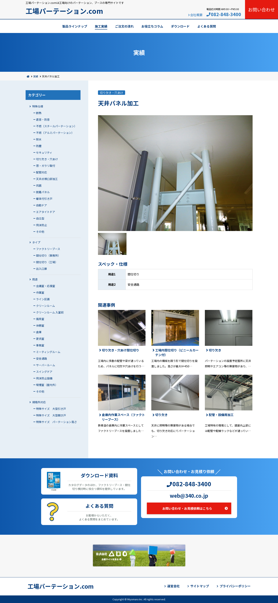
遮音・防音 (43, 119)
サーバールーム (45, 365)
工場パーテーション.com (64, 11)
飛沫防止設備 (44, 378)
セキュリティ (44, 152)
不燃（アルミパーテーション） (55, 133)
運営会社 (173, 586)
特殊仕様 (37, 106)
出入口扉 (41, 269)
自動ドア (41, 205)
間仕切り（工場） (47, 262)
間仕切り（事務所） (48, 255)
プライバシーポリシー (235, 586)
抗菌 (39, 185)
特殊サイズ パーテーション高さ (56, 422)
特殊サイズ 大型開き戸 (51, 415)
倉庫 (39, 332)
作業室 (40, 292)
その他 (40, 232)
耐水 (39, 139)
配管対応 (41, 172)
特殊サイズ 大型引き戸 (51, 409)
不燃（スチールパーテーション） (56, 126)
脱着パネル (43, 192)
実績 (35, 76)
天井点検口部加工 (47, 179)
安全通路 (41, 358)
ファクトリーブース (48, 249)
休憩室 (40, 325)
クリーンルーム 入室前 (50, 312)
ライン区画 (43, 299)
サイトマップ (199, 586)
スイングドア (44, 372)
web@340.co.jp (189, 495)
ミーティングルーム (48, 352)
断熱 (39, 113)
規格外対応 (39, 402)
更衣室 (40, 339)
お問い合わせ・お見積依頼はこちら (187, 508)
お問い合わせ (261, 9)
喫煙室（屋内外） (47, 385)
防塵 (39, 146)
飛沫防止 (41, 225)
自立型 (40, 218)
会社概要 (196, 14)
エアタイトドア (45, 212)
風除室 (40, 319)
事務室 (40, 345)
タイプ (36, 242)
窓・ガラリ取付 (45, 166)
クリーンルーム (45, 306)
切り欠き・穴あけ (47, 159)
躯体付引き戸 (44, 199)
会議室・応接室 (45, 286)
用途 (35, 279)
